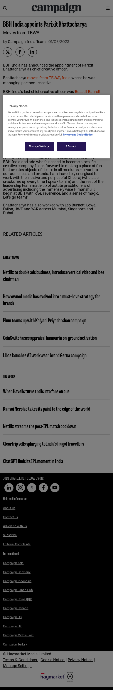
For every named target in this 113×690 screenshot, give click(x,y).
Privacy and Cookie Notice (78, 134)
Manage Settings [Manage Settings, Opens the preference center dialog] (39, 146)
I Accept (71, 146)
